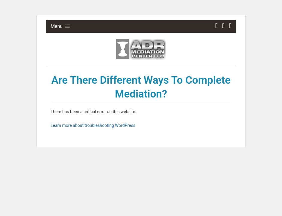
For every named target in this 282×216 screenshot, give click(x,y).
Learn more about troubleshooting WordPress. (94, 125)
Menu (61, 26)
